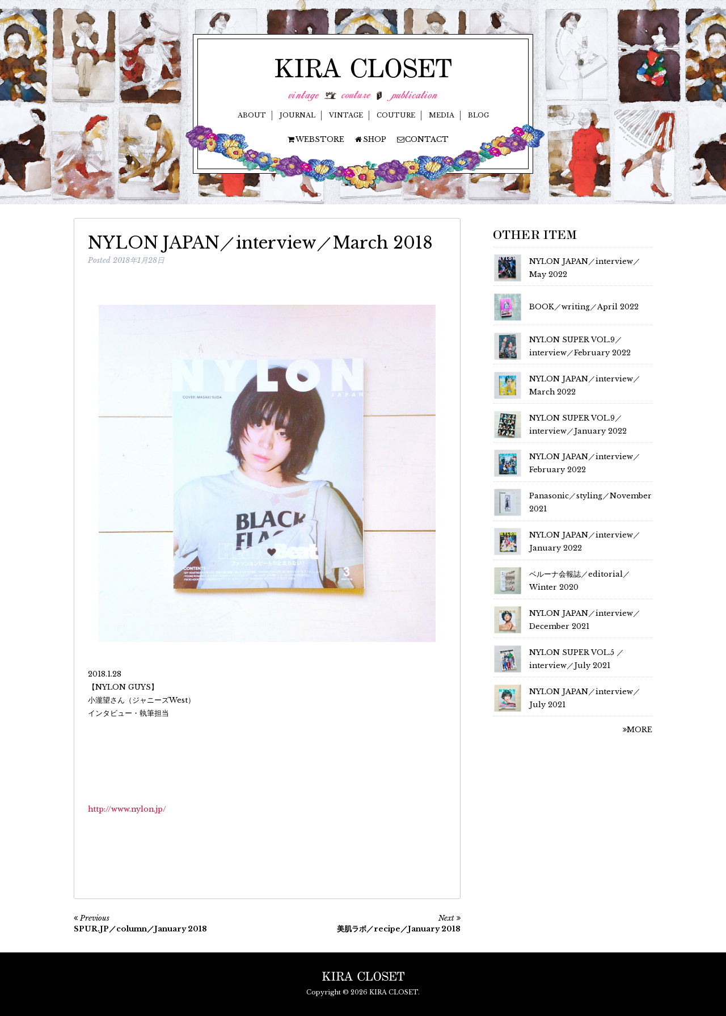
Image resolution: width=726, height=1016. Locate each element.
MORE (637, 729)
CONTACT (422, 139)
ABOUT (252, 115)
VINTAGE (346, 115)
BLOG (478, 115)
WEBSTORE (315, 139)
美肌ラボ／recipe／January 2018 (399, 929)
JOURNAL (297, 115)
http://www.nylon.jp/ (127, 809)
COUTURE (396, 115)
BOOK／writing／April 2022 (584, 307)
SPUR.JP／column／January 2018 (140, 929)
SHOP (370, 139)
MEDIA (441, 115)
